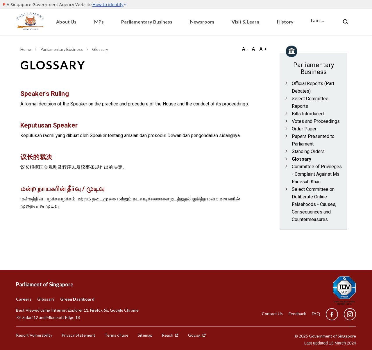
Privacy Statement (78, 335)
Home (26, 49)
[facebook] (332, 314)
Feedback (297, 313)
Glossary (301, 159)
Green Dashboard (77, 299)
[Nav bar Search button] (345, 22)
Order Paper (304, 129)
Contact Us (272, 313)
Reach (170, 335)
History (285, 21)
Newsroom (202, 21)
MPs (99, 21)
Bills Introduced (308, 113)
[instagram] (347, 314)
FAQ (316, 313)
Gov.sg (197, 335)
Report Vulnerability (34, 335)
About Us (66, 21)
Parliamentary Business (146, 21)
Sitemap (145, 335)
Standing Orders (308, 151)
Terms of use (116, 335)
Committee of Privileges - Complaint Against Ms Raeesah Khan (317, 174)
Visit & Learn (245, 21)
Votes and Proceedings (316, 121)
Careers (23, 299)
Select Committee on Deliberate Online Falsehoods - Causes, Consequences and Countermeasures (314, 204)
